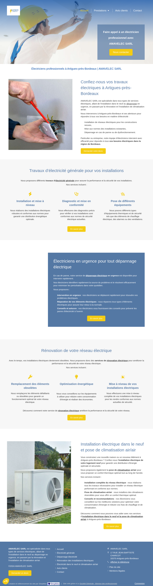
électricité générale (64, 180)
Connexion (140, 583)
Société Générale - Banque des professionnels (98, 584)
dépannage (131, 103)
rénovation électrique (117, 360)
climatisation (123, 470)
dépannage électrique (96, 275)
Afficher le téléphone (119, 562)
